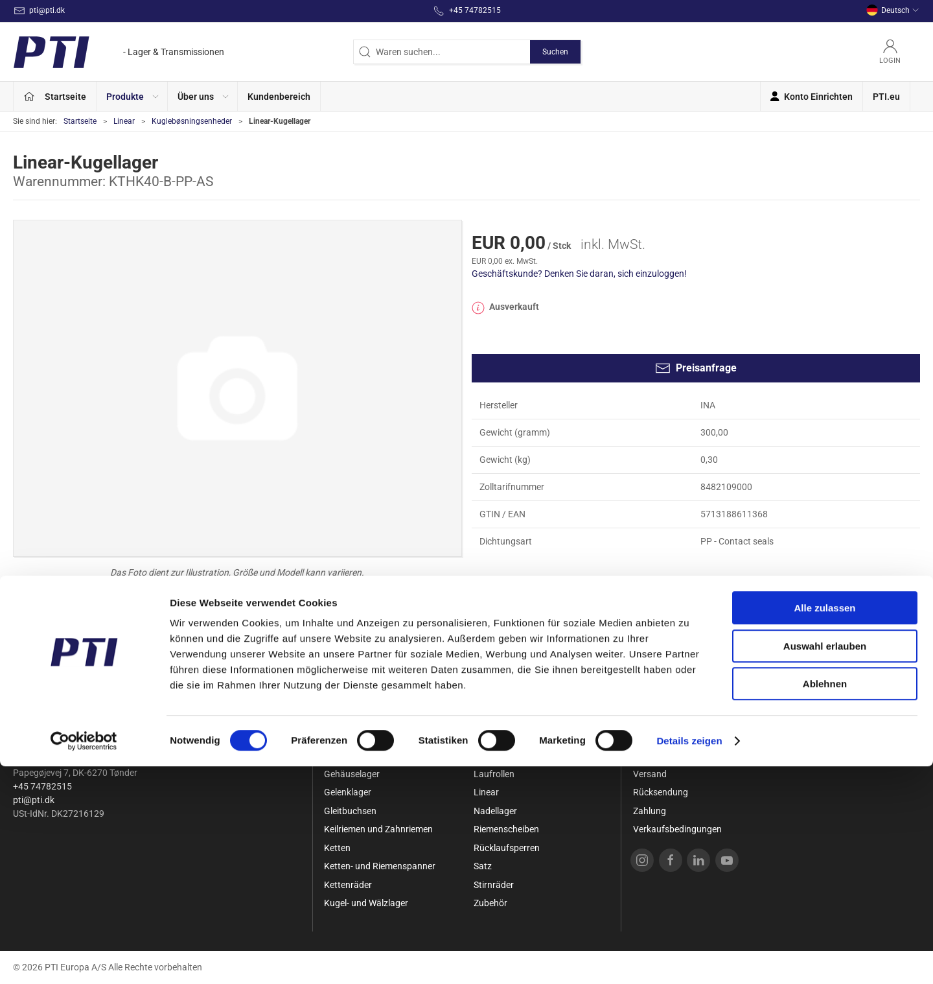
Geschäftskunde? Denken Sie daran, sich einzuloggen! (579, 273)
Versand (650, 774)
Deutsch (893, 10)
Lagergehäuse (502, 755)
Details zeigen (689, 958)
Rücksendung (660, 792)
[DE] (118, 52)
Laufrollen (494, 774)
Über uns (651, 737)
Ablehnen (825, 901)
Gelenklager (347, 792)
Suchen (555, 51)
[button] (132, 96)
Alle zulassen (824, 825)
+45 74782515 (42, 786)
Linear (124, 121)
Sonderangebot (355, 737)
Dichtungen (347, 755)
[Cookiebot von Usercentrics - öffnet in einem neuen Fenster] (84, 958)
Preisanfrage (696, 368)
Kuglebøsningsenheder (192, 121)
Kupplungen (498, 737)
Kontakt (649, 755)
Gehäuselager (352, 774)
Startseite (80, 121)
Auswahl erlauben (824, 863)
